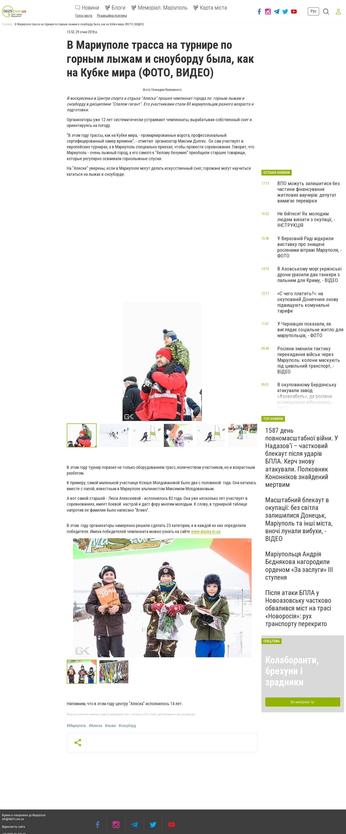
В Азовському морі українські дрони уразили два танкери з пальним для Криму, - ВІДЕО (309, 274)
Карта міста (210, 7)
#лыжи (110, 726)
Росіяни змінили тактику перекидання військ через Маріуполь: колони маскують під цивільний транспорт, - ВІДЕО (308, 360)
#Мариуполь (76, 726)
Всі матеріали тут (303, 702)
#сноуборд (127, 726)
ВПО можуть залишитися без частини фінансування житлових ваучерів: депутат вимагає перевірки (308, 192)
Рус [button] (312, 11)
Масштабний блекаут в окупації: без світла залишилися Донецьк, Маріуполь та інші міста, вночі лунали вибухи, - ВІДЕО (299, 519)
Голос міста (83, 16)
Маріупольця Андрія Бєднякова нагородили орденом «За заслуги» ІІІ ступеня (299, 565)
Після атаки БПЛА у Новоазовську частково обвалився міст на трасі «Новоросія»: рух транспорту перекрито (298, 608)
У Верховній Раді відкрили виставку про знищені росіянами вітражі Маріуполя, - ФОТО (309, 247)
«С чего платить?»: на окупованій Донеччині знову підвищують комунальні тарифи (307, 302)
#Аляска (95, 726)
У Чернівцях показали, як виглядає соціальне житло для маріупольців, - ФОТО (310, 329)
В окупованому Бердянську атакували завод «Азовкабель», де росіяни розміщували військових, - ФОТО (306, 396)
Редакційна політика (112, 16)
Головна (7, 24)
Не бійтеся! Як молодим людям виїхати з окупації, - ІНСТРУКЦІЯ (306, 219)
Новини (87, 7)
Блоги (115, 7)
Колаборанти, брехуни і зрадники (292, 671)
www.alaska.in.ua (205, 531)
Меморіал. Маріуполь (159, 7)
